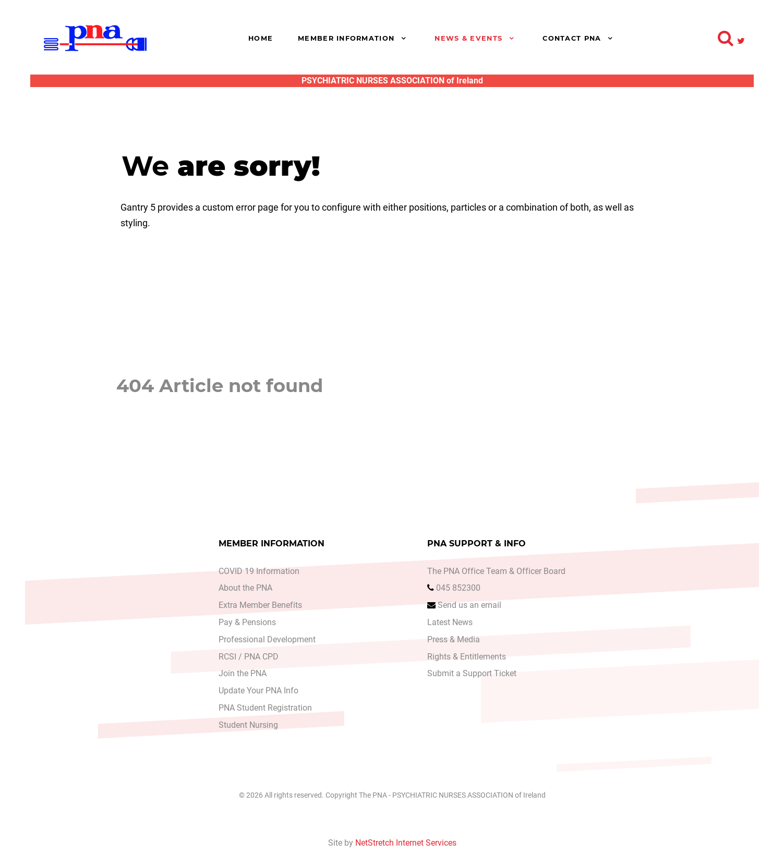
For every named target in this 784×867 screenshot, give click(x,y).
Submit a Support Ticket (471, 674)
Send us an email (469, 605)
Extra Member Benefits (260, 605)
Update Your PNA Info (258, 691)
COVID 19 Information (259, 571)
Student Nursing (248, 725)
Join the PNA (243, 674)
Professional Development (267, 639)
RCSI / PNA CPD (249, 657)
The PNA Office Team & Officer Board (496, 571)
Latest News (450, 623)
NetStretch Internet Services (405, 843)
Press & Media (453, 639)
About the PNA (245, 588)
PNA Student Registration (265, 708)
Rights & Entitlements (466, 657)
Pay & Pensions (247, 623)
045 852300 (458, 588)
